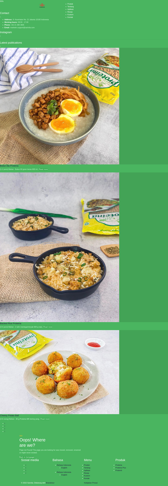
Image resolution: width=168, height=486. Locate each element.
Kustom (70, 15)
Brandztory (50, 483)
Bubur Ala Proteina (9, 166)
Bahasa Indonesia (64, 465)
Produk (70, 4)
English (64, 468)
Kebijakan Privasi (91, 483)
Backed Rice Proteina (10, 323)
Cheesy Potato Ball (9, 415)
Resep (70, 12)
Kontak (70, 17)
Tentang (70, 7)
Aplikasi (70, 9)
